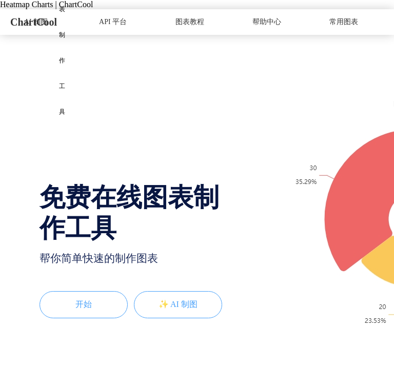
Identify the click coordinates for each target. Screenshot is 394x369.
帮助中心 (266, 22)
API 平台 (113, 22)
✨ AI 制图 (178, 304)
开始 (83, 304)
